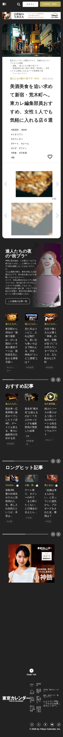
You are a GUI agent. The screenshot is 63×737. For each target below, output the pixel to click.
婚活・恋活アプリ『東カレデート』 (51, 696)
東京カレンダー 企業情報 (32, 709)
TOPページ (32, 685)
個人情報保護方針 (38, 691)
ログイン (30, 4)
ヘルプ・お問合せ (32, 692)
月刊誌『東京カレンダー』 (51, 690)
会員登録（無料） (50, 4)
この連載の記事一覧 (17, 301)
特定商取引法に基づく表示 (38, 709)
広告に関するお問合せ (32, 700)
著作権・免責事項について (38, 700)
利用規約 (38, 684)
